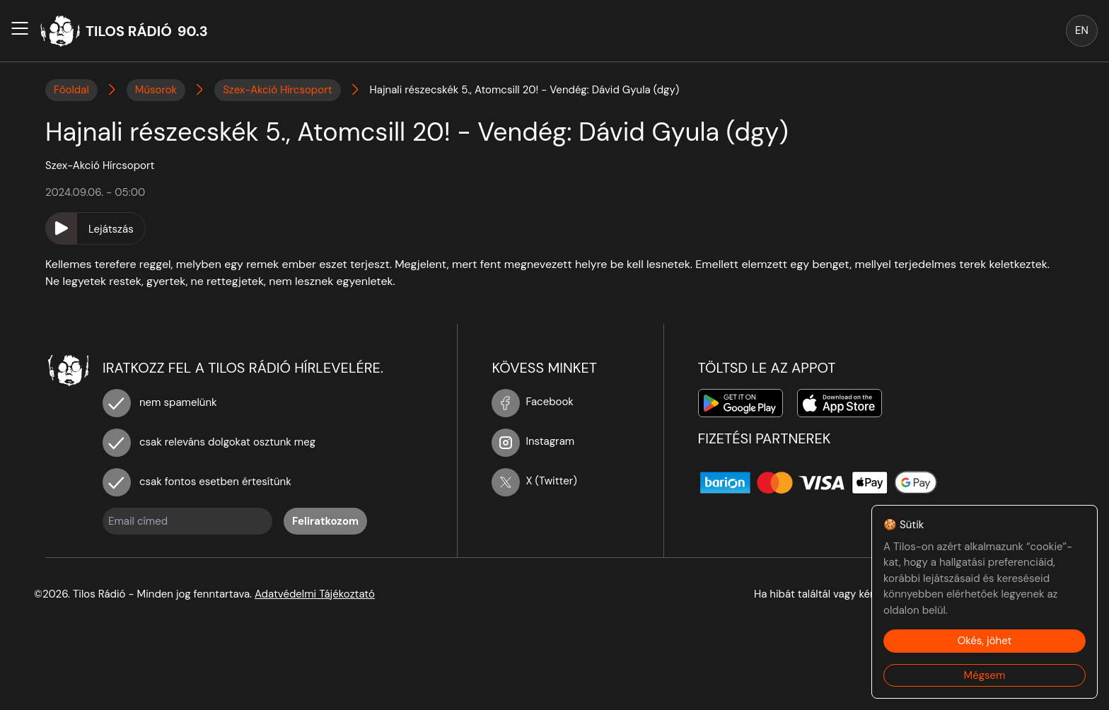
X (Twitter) (534, 481)
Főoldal (71, 90)
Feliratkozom (325, 521)
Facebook (533, 402)
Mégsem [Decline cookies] (985, 675)
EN (1081, 30)
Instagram (533, 441)
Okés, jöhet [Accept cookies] (985, 641)
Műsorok (156, 90)
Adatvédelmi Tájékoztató (315, 594)
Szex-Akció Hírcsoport (277, 90)
